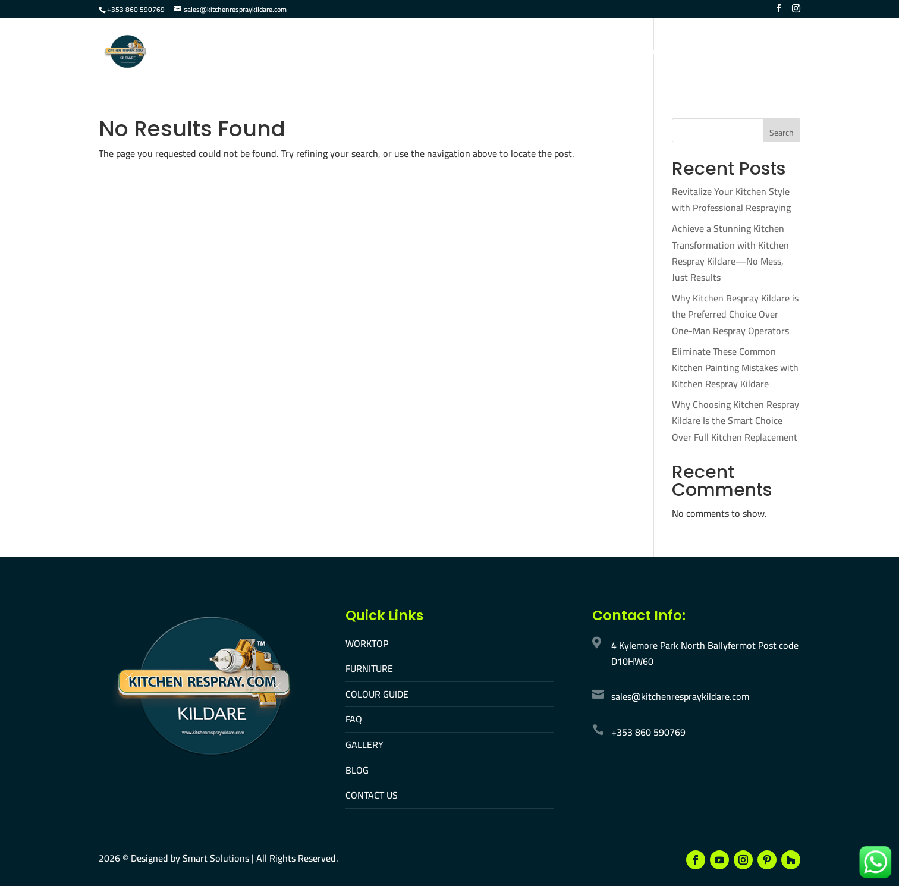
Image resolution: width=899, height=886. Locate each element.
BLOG (357, 770)
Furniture (426, 52)
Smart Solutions (216, 858)
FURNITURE (369, 668)
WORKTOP (366, 643)
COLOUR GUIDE (376, 694)
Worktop (365, 52)
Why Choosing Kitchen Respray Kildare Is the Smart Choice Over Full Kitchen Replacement (735, 420)
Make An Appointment (748, 52)
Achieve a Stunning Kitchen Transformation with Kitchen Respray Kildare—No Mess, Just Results (730, 252)
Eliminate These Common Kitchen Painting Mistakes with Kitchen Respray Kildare (735, 367)
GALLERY (364, 744)
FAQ (552, 52)
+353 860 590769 (136, 9)
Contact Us (656, 52)
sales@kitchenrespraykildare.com (680, 696)
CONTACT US (371, 795)
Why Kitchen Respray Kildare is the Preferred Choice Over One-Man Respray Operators (735, 314)
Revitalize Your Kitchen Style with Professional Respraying (731, 199)
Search (781, 132)
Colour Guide (497, 52)
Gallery (595, 52)
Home (316, 52)
